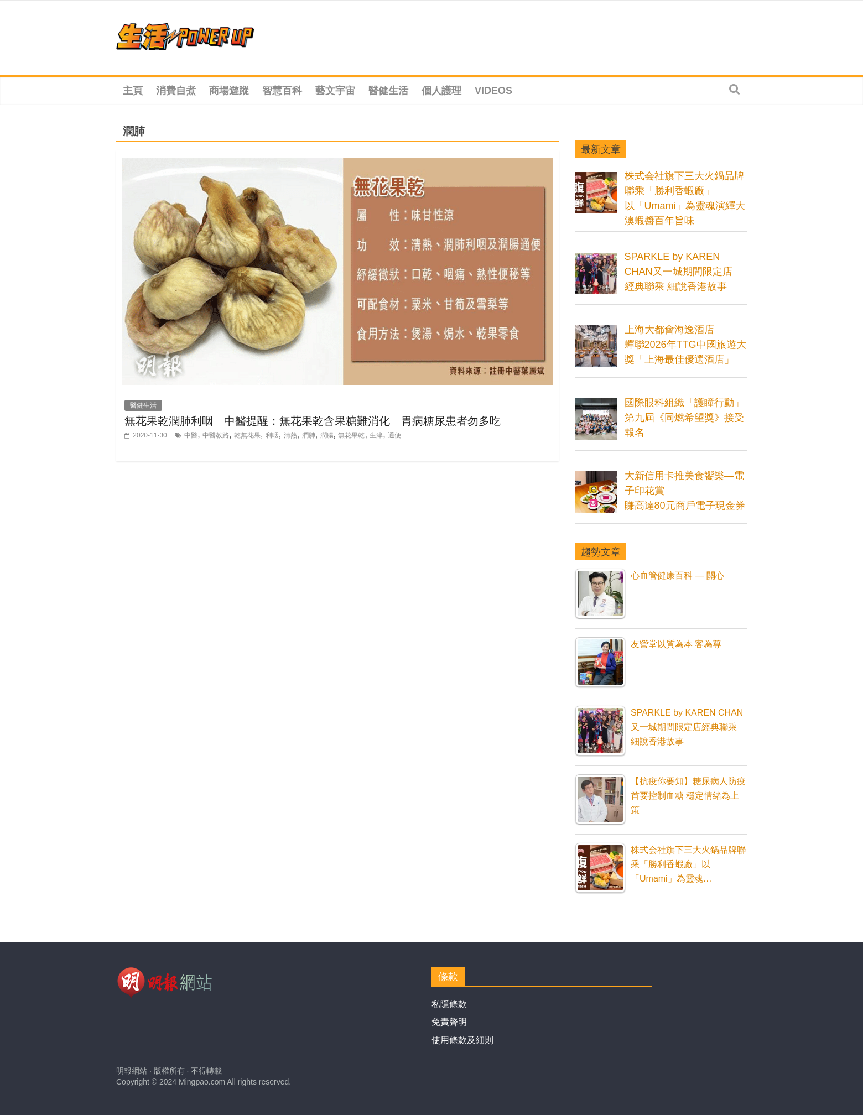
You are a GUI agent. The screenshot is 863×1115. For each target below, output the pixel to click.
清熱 (290, 435)
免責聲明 (449, 1022)
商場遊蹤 (229, 90)
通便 (394, 435)
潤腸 (327, 435)
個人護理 (441, 90)
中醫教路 (215, 435)
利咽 (272, 435)
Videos (493, 90)
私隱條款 (449, 1004)
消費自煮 (176, 90)
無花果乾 (351, 435)
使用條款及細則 (462, 1040)
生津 (376, 435)
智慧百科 (282, 90)
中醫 (190, 435)
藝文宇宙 (335, 90)
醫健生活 (388, 90)
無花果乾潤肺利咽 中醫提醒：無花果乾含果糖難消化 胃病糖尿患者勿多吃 (312, 420)
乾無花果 (247, 435)
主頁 (133, 90)
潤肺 (308, 435)
